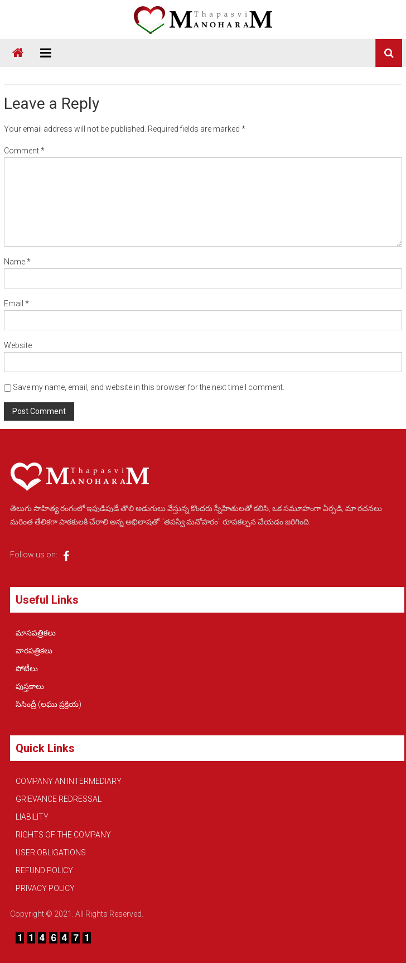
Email (16, 303)
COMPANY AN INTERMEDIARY (69, 781)
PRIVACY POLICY (45, 888)
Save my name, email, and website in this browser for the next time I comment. (148, 387)
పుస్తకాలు (30, 686)
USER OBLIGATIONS (51, 852)
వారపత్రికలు (34, 650)
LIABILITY (32, 816)
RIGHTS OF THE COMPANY (63, 834)
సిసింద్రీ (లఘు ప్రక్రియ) (48, 704)
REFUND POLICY (44, 870)
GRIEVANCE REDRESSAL (59, 799)
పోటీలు (27, 668)
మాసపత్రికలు (36, 632)
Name (17, 261)
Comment (24, 150)
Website (18, 345)
